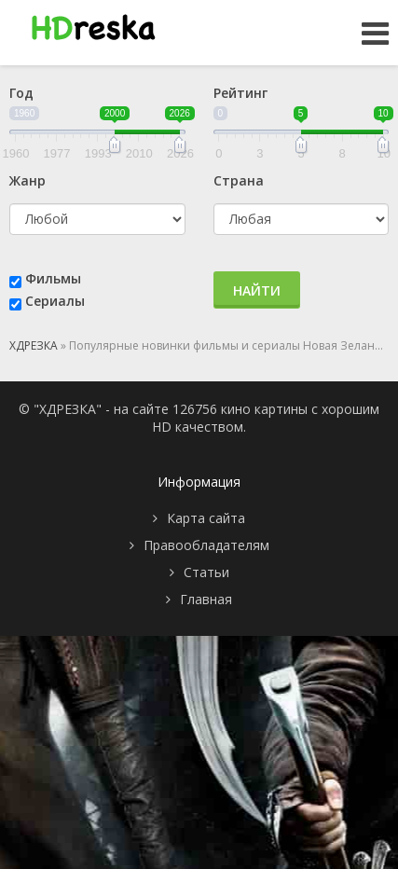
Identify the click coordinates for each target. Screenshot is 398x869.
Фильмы (53, 278)
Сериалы (55, 301)
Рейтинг (240, 93)
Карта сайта (206, 518)
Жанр (27, 180)
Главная (206, 599)
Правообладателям (206, 545)
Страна (238, 180)
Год (21, 93)
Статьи (206, 572)
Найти (257, 290)
